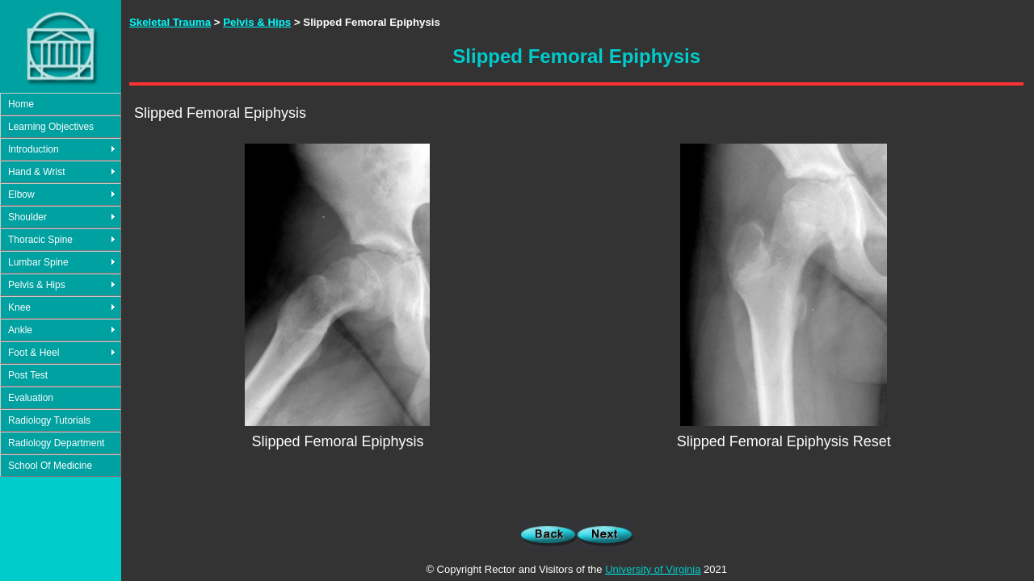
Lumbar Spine (38, 262)
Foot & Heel (33, 352)
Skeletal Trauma (170, 22)
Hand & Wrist (36, 172)
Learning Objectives (51, 126)
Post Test (28, 375)
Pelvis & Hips (36, 284)
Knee (19, 307)
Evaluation (30, 397)
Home (21, 104)
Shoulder (27, 217)
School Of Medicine (50, 465)
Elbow (21, 194)
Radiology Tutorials (49, 420)
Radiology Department (56, 443)
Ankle (20, 330)
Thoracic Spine (40, 239)
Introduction (33, 149)
